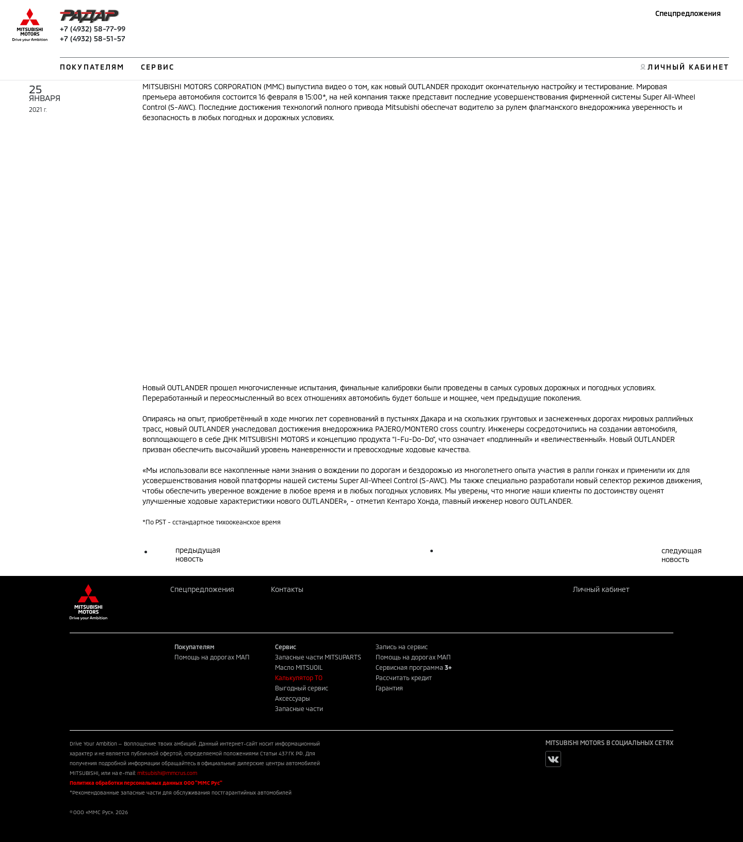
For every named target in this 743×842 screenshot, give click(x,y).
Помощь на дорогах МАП (212, 657)
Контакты (287, 589)
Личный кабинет (601, 589)
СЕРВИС (157, 66)
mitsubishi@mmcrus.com (167, 773)
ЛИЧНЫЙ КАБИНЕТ (688, 66)
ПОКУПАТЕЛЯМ (92, 66)
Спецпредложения (688, 13)
